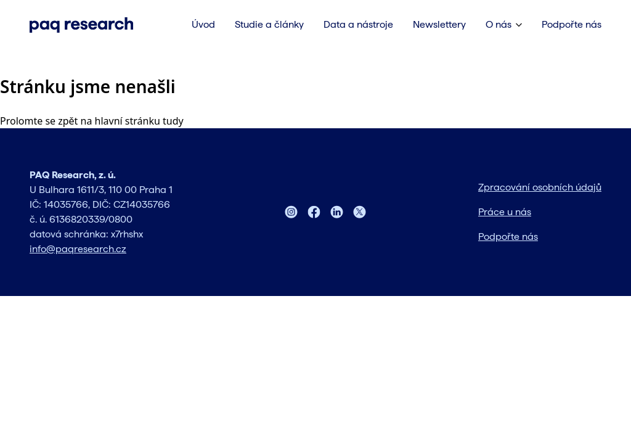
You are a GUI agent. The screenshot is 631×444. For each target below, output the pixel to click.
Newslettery (439, 24)
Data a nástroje (358, 24)
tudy (173, 121)
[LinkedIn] (336, 211)
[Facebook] (313, 211)
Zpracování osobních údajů (539, 187)
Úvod (203, 24)
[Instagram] (291, 211)
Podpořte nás (571, 24)
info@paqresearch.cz (78, 249)
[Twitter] (359, 211)
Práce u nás (504, 212)
